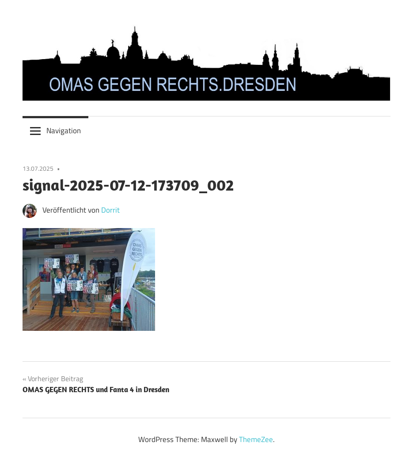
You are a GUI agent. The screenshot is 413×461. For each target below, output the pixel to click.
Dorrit (110, 210)
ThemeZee (256, 439)
